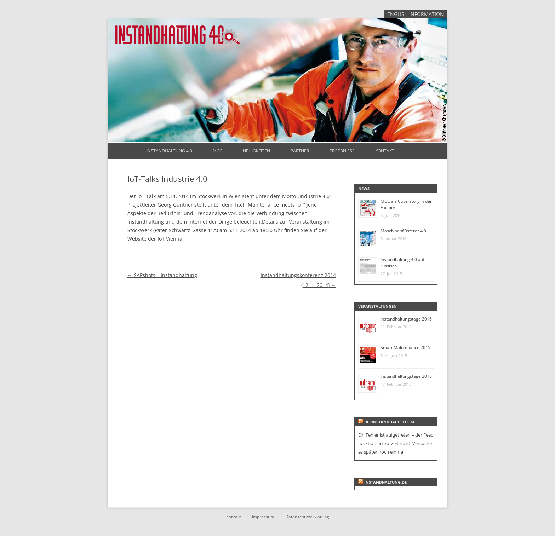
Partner (300, 151)
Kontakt (384, 151)
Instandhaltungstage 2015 (406, 376)
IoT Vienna (170, 238)
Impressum (263, 517)
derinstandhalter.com (389, 422)
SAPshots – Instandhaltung (162, 275)
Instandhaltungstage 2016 (406, 319)
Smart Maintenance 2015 (405, 348)
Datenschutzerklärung (307, 517)
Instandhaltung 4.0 (169, 151)
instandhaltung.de (385, 482)
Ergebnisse (342, 151)
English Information (415, 14)
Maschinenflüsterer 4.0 (403, 231)
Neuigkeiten (256, 151)
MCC (217, 151)
